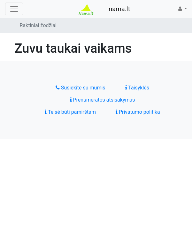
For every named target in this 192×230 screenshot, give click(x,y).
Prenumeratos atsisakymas (102, 100)
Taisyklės (137, 88)
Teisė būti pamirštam (70, 112)
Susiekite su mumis (80, 88)
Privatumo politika (138, 112)
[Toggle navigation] (14, 9)
